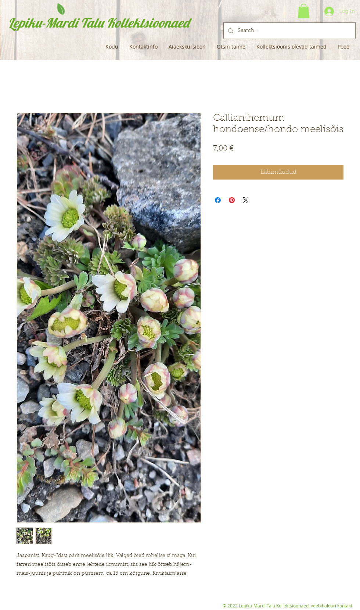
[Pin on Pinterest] (231, 200)
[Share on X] (245, 200)
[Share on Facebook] (217, 200)
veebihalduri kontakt (331, 606)
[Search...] (289, 31)
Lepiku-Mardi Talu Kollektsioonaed (98, 22)
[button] (304, 11)
